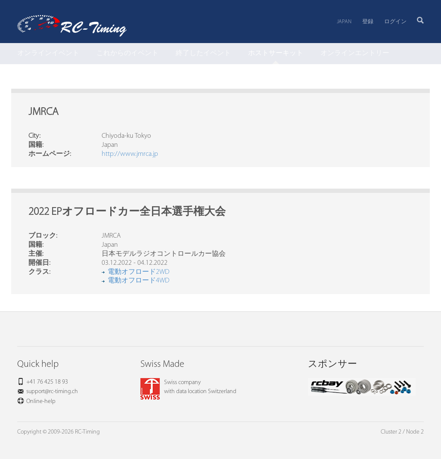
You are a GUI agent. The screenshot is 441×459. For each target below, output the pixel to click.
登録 (367, 22)
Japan (344, 22)
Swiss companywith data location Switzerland (188, 387)
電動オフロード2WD (138, 272)
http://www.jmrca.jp (130, 154)
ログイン (395, 22)
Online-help (41, 401)
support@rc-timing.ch (52, 391)
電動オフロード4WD (138, 280)
